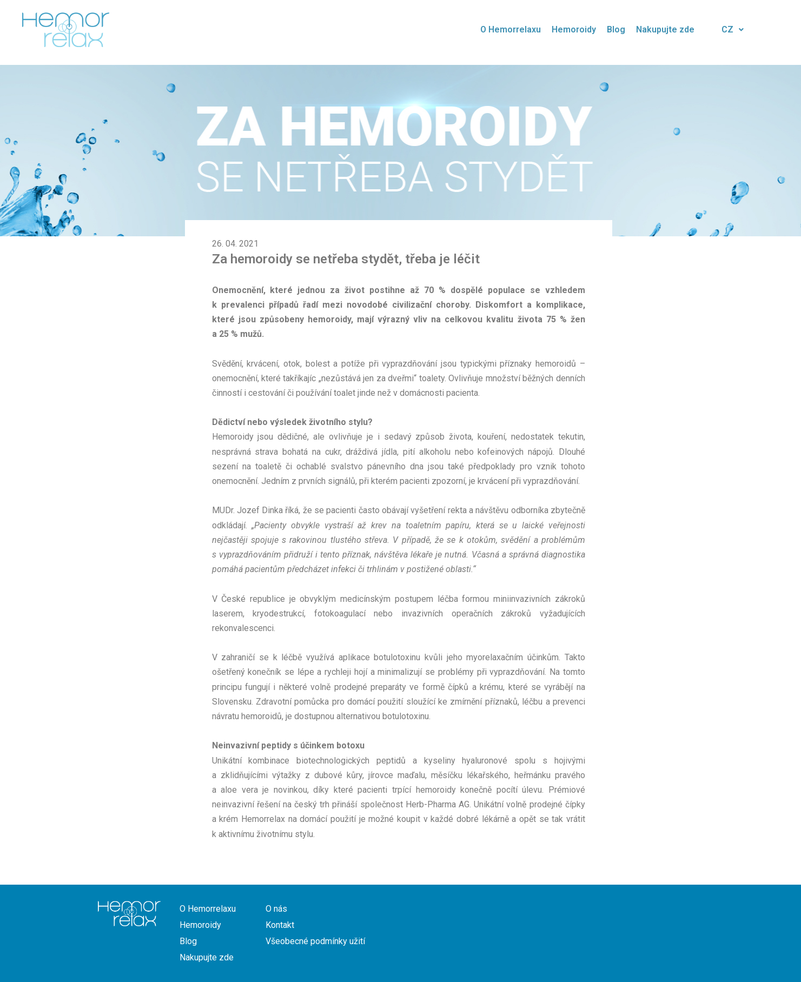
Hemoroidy (574, 29)
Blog (616, 29)
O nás (276, 909)
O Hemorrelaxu (510, 29)
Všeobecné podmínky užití (315, 941)
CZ (732, 29)
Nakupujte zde (665, 29)
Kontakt (280, 925)
